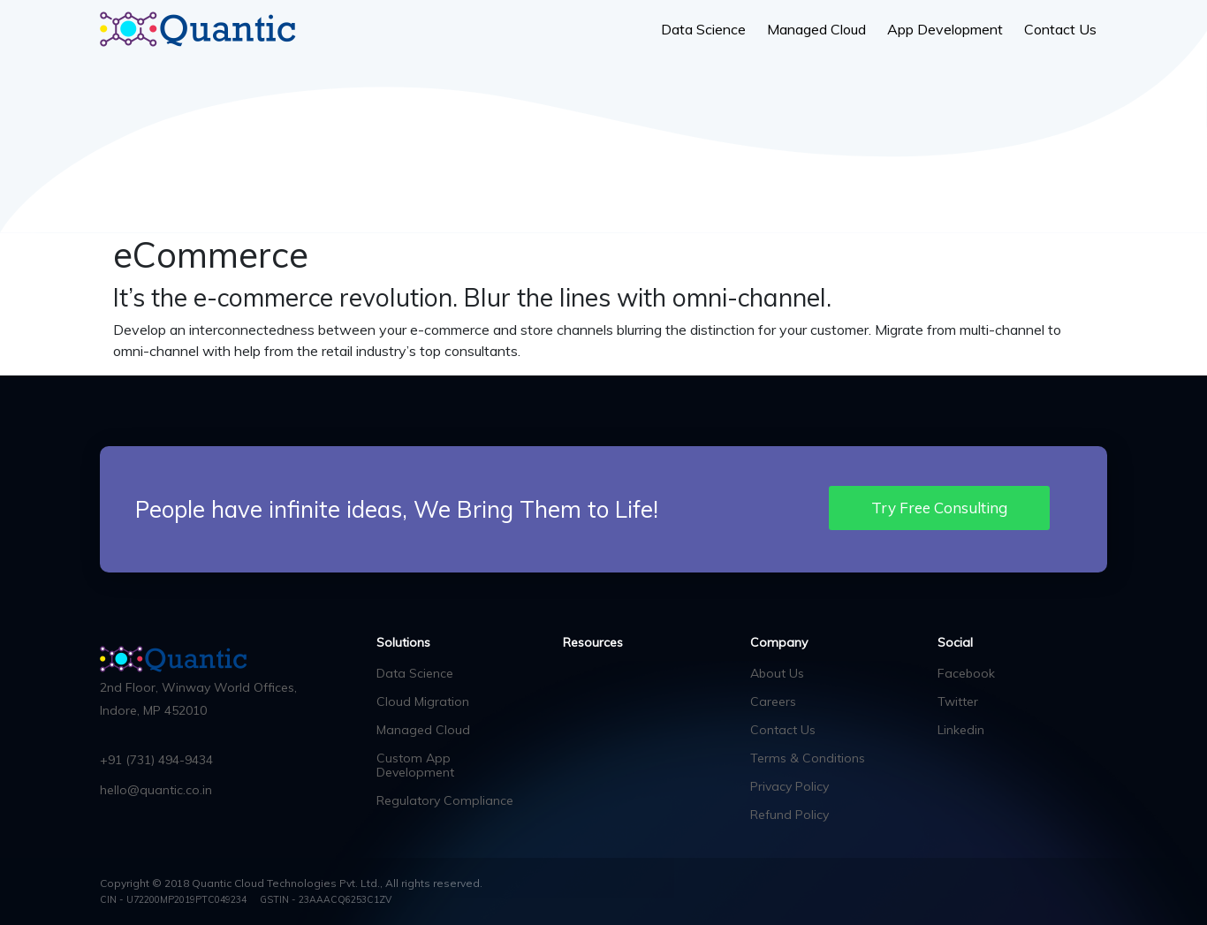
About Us (777, 673)
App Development (945, 29)
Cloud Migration (422, 701)
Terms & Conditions (807, 758)
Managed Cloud (816, 29)
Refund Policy (789, 815)
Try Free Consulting (939, 507)
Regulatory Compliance (444, 800)
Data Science (703, 29)
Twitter (958, 701)
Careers (773, 701)
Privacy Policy (789, 786)
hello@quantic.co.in (156, 790)
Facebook (966, 673)
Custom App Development (415, 765)
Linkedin (961, 730)
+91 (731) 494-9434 (156, 760)
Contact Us (1060, 29)
